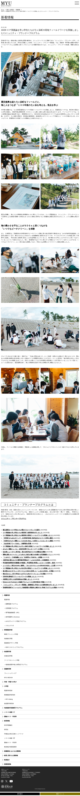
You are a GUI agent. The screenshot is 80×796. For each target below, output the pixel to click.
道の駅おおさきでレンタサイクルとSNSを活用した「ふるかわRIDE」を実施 (28, 571)
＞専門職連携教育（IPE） (12, 612)
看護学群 (7, 595)
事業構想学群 (8, 630)
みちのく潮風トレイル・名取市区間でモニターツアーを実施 (23, 549)
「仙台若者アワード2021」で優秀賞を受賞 (17, 543)
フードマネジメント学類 (11, 660)
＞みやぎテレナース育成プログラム (15, 621)
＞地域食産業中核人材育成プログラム (15, 664)
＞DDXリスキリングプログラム (13, 647)
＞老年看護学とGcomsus (12, 617)
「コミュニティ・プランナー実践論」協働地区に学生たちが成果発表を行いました (30, 585)
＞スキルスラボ (9, 625)
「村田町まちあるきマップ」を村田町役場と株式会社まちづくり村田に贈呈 (28, 538)
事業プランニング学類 (11, 634)
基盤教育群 (7, 669)
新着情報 (18, 9)
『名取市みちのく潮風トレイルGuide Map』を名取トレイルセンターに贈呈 (28, 541)
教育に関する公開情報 (11, 755)
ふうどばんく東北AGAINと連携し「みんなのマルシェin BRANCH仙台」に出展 (29, 565)
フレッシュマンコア (10, 673)
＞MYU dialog (8, 699)
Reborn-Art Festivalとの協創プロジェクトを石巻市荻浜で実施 (23, 582)
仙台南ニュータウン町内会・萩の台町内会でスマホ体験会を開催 (24, 552)
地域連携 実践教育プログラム (13, 708)
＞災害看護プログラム (11, 608)
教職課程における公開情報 (12, 751)
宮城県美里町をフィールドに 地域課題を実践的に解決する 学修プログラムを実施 (30, 587)
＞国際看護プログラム (11, 604)
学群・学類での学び (10, 682)
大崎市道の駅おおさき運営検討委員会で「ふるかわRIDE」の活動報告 (26, 560)
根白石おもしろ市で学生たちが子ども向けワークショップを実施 (24, 574)
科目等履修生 (8, 725)
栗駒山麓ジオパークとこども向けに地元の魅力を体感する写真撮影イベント (28, 554)
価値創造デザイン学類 (11, 643)
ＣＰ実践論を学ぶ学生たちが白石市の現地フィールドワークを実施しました (28, 568)
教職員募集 (7, 764)
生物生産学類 (8, 656)
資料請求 (20, 794)
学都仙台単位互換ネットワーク (13, 734)
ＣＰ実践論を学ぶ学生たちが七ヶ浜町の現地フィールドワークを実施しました (28, 546)
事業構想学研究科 (9, 695)
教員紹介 (7, 760)
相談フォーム (60, 794)
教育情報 (7, 721)
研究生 (6, 729)
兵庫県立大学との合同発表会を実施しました (17, 579)
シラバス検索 (8, 712)
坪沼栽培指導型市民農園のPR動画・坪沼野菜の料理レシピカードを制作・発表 (29, 563)
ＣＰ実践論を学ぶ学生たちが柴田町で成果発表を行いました (23, 532)
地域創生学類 (8, 638)
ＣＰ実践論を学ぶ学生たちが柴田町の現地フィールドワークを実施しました (28, 535)
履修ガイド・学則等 (10, 716)
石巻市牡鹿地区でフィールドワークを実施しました (20, 576)
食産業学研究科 (9, 703)
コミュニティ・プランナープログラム (13, 518)
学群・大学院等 (10, 9)
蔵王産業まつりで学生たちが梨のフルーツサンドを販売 (21, 530)
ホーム (2, 9)
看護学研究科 (8, 690)
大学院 (6, 686)
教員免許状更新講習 (10, 747)
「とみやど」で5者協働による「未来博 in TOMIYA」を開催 (22, 557)
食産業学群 (7, 651)
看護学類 (7, 599)
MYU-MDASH (8, 677)
